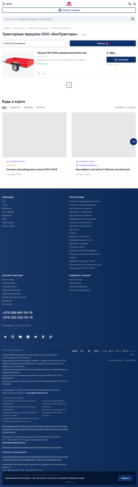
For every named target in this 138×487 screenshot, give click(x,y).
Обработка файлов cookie (82, 261)
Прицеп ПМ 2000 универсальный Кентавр (62, 52)
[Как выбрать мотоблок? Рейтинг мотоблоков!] (104, 146)
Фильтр (102, 43)
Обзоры (28, 107)
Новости (15, 107)
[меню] (7, 3)
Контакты (7, 208)
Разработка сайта (115, 360)
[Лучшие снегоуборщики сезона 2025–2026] (34, 146)
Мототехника (75, 279)
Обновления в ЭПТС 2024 (82, 268)
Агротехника (8, 283)
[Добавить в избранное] (39, 73)
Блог (4, 219)
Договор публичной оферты (83, 250)
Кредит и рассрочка (79, 236)
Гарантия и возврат (78, 243)
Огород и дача (9, 286)
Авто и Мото (8, 279)
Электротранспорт (11, 293)
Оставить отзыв (77, 247)
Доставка (74, 229)
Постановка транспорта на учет (85, 264)
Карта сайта (8, 226)
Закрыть (125, 478)
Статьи (40, 107)
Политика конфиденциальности (85, 201)
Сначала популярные (35, 43)
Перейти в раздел (125, 107)
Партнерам (7, 222)
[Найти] (133, 19)
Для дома (7, 304)
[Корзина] (134, 4)
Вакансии (7, 215)
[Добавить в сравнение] (45, 73)
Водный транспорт (11, 290)
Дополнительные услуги (81, 240)
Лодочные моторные (79, 290)
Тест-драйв (8, 212)
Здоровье (7, 300)
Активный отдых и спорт (14, 297)
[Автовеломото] (69, 4)
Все (4, 107)
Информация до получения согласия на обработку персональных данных (82, 222)
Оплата (72, 233)
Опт (4, 201)
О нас (5, 205)
